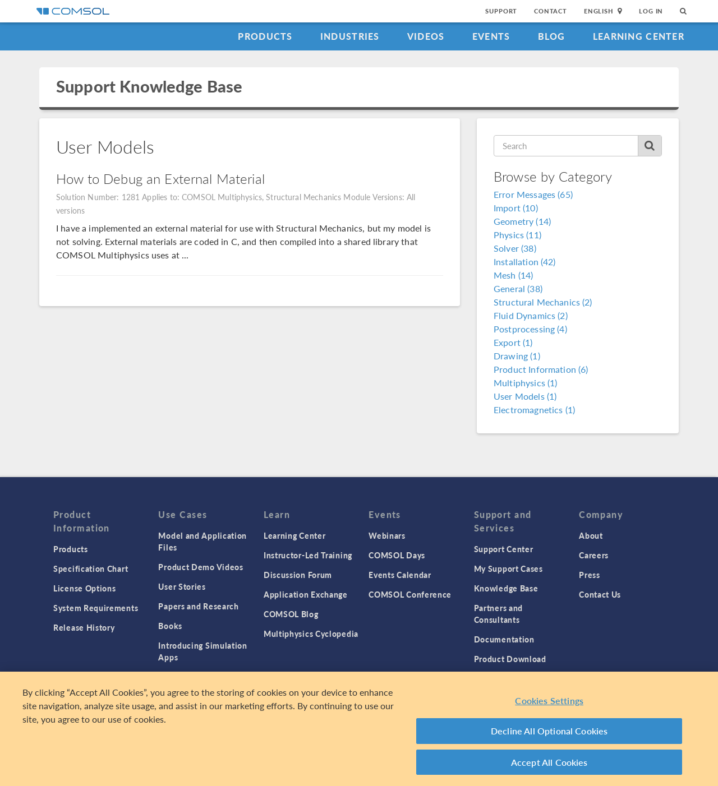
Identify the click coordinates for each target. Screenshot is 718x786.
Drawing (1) (517, 355)
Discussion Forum (298, 574)
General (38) (518, 288)
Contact (550, 11)
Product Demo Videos (200, 566)
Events (491, 36)
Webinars (387, 535)
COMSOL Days (397, 555)
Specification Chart (90, 568)
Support (501, 11)
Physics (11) (517, 234)
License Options (84, 588)
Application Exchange (306, 594)
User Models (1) (525, 396)
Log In (651, 11)
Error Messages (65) (533, 194)
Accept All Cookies (549, 764)
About (591, 535)
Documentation (504, 639)
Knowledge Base (506, 588)
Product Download (510, 658)
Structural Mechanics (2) (543, 301)
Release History (84, 627)
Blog (551, 36)
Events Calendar (400, 574)
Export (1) (513, 342)
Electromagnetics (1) (534, 409)
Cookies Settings (549, 702)
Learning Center (638, 36)
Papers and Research (198, 606)
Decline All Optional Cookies (549, 733)
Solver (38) (515, 248)
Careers (594, 555)
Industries (350, 36)
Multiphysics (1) (525, 382)
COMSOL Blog (291, 613)
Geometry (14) (522, 221)
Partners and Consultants (498, 613)
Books (170, 625)
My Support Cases (508, 568)
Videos (426, 36)
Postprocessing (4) (530, 328)
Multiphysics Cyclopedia (311, 633)
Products (265, 36)
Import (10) (516, 207)
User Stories (181, 586)
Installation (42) (525, 261)
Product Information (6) (541, 369)
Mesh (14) (513, 275)
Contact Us (600, 594)
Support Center (503, 548)
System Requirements (95, 607)
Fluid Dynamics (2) (531, 315)
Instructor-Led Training (308, 555)
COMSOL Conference (410, 594)
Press (589, 574)
